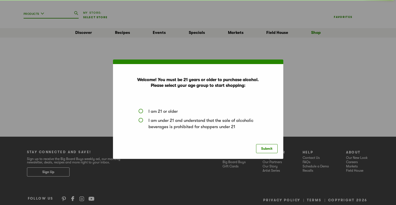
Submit (267, 149)
